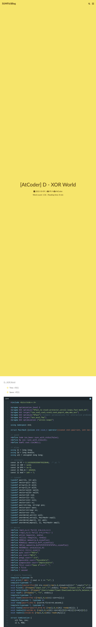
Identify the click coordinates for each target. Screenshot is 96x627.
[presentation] (17, 388)
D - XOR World (9, 382)
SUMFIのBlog (9, 3)
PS (50, 191)
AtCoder (59, 191)
